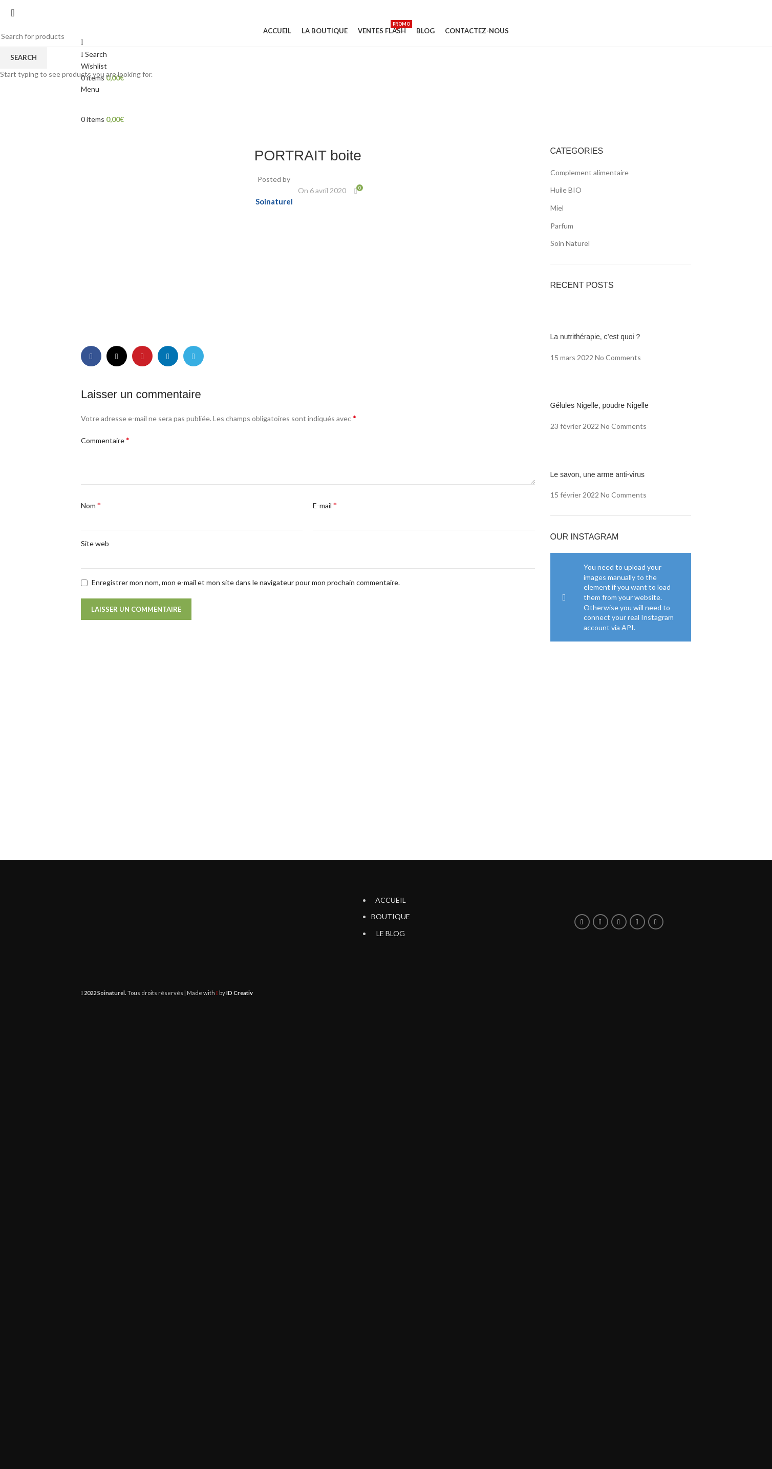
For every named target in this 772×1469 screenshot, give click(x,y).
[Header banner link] (386, 734)
